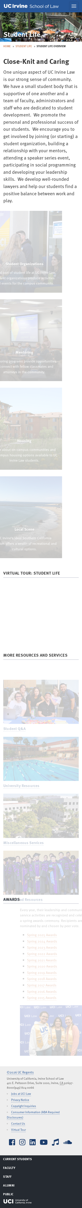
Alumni (14, 1186)
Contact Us (18, 1123)
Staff (12, 1177)
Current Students (23, 1159)
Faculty (14, 1168)
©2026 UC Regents (20, 1072)
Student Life (24, 46)
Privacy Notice (20, 1099)
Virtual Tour (18, 1129)
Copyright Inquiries (23, 1106)
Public (13, 1195)
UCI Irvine (17, 1201)
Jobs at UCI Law (21, 1093)
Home (7, 46)
